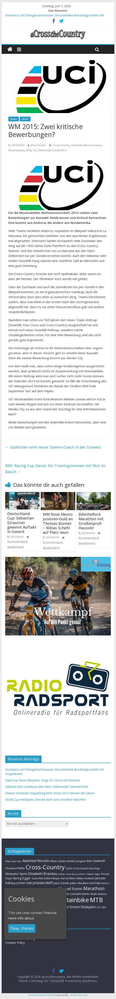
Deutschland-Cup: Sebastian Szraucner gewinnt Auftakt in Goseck (21, 522)
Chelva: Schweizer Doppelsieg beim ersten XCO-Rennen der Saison (50, 793)
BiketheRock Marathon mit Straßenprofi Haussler (91, 521)
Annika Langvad (76, 861)
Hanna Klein (67, 878)
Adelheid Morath (35, 860)
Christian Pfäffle (15, 868)
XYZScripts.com (78, 995)
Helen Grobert (85, 878)
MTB (28, 150)
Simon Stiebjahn (82, 906)
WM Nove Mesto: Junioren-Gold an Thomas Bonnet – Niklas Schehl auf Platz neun (58, 523)
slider (25, 119)
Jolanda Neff (42, 882)
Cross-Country (61, 145)
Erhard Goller (38, 145)
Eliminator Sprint (16, 874)
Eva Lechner (79, 874)
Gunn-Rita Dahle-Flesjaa (46, 878)
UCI (35, 150)
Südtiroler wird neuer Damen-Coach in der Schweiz (53, 447)
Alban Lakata (58, 861)
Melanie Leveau (92, 145)
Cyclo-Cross (72, 868)
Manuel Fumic (70, 888)
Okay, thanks (21, 928)
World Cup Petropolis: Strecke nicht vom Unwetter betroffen (45, 800)
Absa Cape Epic (13, 861)
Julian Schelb (61, 883)
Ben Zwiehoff (96, 861)
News (13, 119)
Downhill (76, 145)
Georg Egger (22, 878)
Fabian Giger (93, 874)
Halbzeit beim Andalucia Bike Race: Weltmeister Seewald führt (46, 787)
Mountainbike (16, 150)
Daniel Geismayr (90, 868)
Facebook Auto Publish (41, 995)
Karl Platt (94, 883)
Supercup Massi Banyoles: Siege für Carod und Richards (42, 780)
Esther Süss (64, 874)
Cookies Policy (15, 943)
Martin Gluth (89, 894)
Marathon (94, 888)
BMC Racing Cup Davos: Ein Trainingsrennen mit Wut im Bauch (55, 468)
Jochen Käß (24, 883)
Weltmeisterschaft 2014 (52, 150)
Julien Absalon (79, 883)
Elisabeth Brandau (42, 873)
